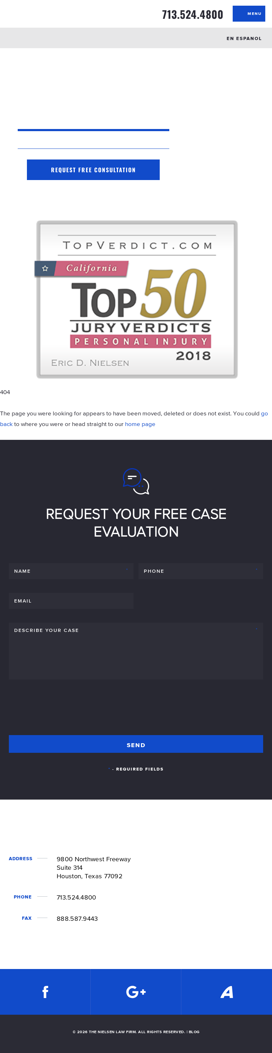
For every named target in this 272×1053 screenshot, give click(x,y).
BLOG (194, 1032)
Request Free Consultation (93, 170)
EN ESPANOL (244, 38)
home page (140, 424)
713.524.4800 (192, 14)
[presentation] (63, 710)
